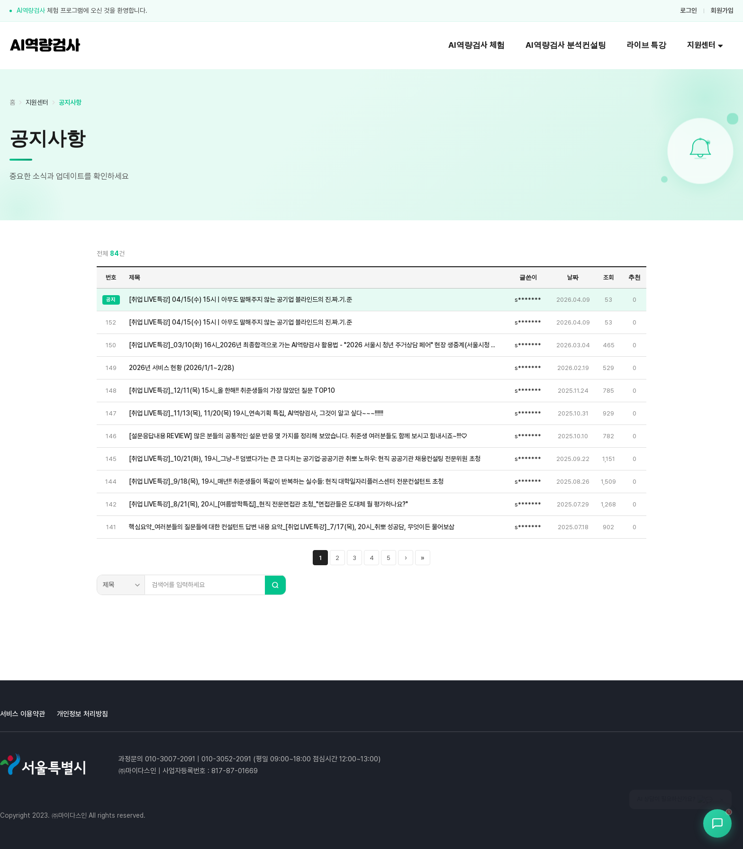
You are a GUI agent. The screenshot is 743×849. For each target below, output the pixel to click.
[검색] (275, 585)
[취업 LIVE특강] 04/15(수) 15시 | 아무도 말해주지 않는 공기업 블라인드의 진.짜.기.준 (240, 299)
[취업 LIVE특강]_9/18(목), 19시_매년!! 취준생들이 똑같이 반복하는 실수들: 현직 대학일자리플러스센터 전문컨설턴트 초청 (286, 481)
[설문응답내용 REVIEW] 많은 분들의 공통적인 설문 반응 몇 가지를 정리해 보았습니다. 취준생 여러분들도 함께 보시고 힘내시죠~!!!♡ (298, 436)
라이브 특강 (646, 45)
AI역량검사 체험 (476, 45)
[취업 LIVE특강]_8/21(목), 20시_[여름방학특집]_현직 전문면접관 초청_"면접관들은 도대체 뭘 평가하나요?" (268, 504)
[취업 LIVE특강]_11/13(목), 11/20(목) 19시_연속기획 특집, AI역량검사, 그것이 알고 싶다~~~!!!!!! (256, 413)
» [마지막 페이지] (423, 557)
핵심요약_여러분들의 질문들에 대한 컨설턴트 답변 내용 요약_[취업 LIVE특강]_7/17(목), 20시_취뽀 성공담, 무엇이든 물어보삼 (291, 527)
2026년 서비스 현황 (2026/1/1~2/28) (181, 367)
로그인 (688, 10)
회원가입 (722, 10)
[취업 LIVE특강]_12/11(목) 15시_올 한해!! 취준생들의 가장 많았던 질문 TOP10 (232, 390)
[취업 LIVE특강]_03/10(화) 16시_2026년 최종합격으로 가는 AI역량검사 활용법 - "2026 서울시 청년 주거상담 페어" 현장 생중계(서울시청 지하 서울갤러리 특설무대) (314, 345)
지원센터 (705, 45)
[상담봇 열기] (717, 823)
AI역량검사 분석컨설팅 (566, 45)
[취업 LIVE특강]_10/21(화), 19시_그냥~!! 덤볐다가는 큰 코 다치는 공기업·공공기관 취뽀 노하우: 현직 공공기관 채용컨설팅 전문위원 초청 (304, 458)
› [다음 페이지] (406, 557)
